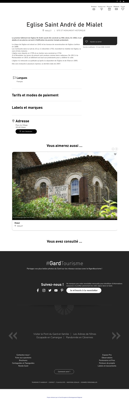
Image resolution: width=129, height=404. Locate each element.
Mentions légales (73, 382)
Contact (52, 382)
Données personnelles (89, 382)
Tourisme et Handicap (39, 382)
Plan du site (60, 382)
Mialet (17, 223)
